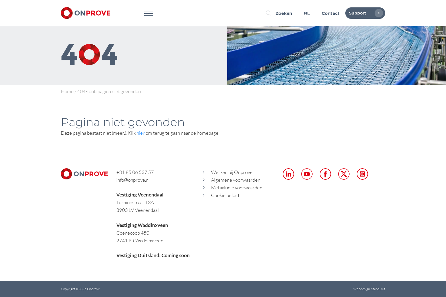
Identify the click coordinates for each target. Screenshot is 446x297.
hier (141, 133)
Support (364, 13)
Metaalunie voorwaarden (236, 188)
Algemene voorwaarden (235, 180)
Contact (331, 13)
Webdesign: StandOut (369, 289)
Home (67, 91)
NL (307, 13)
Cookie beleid (225, 195)
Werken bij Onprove (232, 172)
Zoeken (280, 13)
